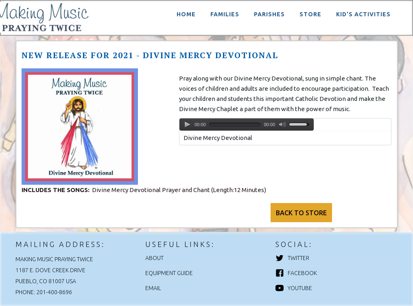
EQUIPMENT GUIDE (169, 273)
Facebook (302, 273)
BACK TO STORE (301, 212)
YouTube (300, 288)
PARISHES (269, 14)
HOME (186, 14)
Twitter (298, 258)
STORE (310, 14)
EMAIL (153, 288)
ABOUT (154, 258)
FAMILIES (224, 14)
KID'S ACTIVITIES (363, 14)
